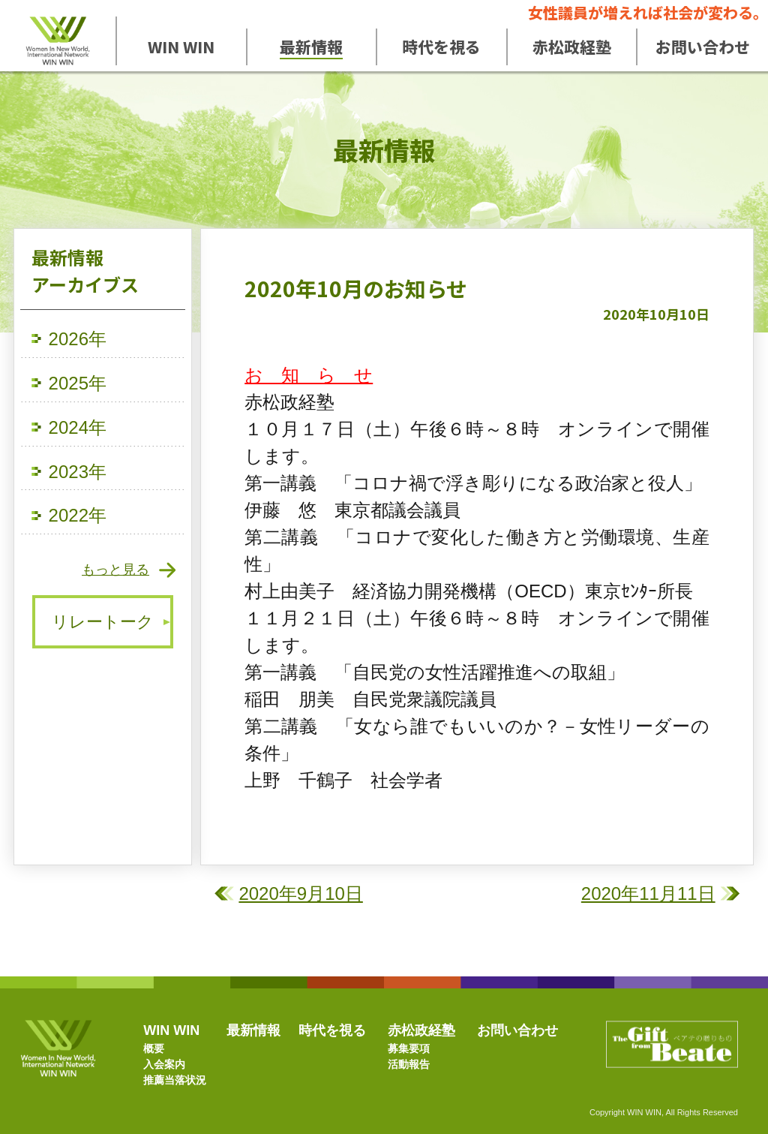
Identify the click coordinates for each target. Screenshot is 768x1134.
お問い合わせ (517, 1030)
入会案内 (164, 1064)
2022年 (77, 515)
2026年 (77, 339)
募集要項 (409, 1048)
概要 (153, 1048)
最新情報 (253, 1030)
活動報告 (409, 1064)
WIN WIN (171, 1030)
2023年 (77, 472)
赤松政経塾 (421, 1030)
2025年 (77, 383)
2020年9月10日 (300, 893)
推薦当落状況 (174, 1080)
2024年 (77, 427)
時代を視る (332, 1030)
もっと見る (115, 569)
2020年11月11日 (648, 893)
